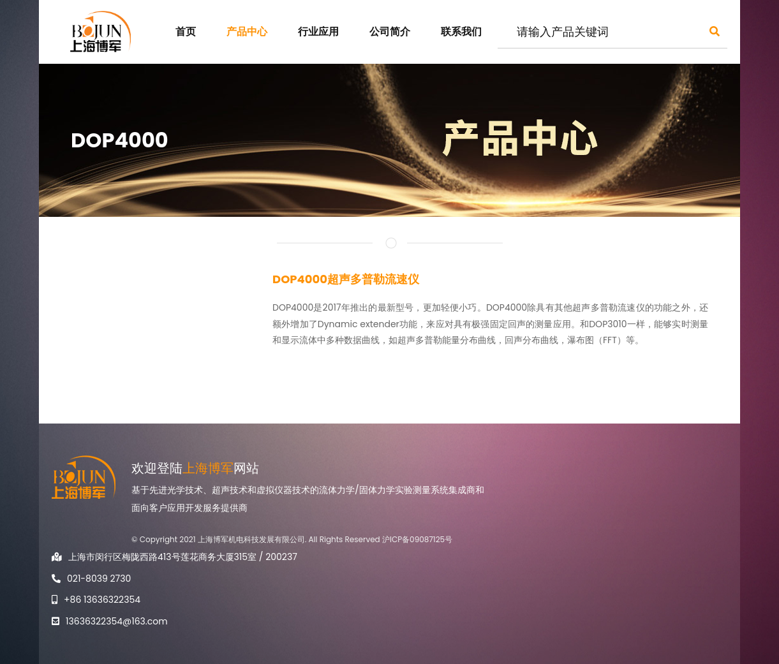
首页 (185, 31)
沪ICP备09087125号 (417, 539)
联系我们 (461, 31)
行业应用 (318, 31)
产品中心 (246, 31)
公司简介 (389, 31)
